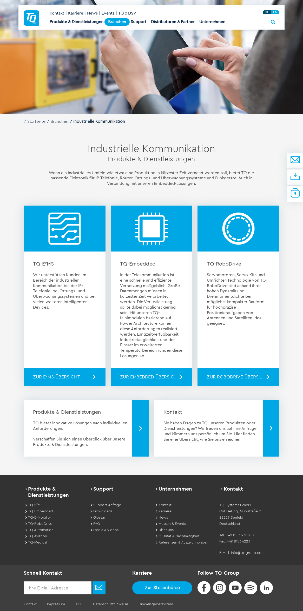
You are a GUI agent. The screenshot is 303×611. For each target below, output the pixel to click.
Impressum (56, 604)
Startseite (36, 121)
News (92, 13)
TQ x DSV (127, 13)
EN (275, 12)
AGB (79, 604)
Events (108, 13)
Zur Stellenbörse (162, 587)
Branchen (59, 121)
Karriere (75, 13)
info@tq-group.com (248, 553)
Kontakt (57, 13)
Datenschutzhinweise (110, 604)
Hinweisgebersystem (156, 604)
